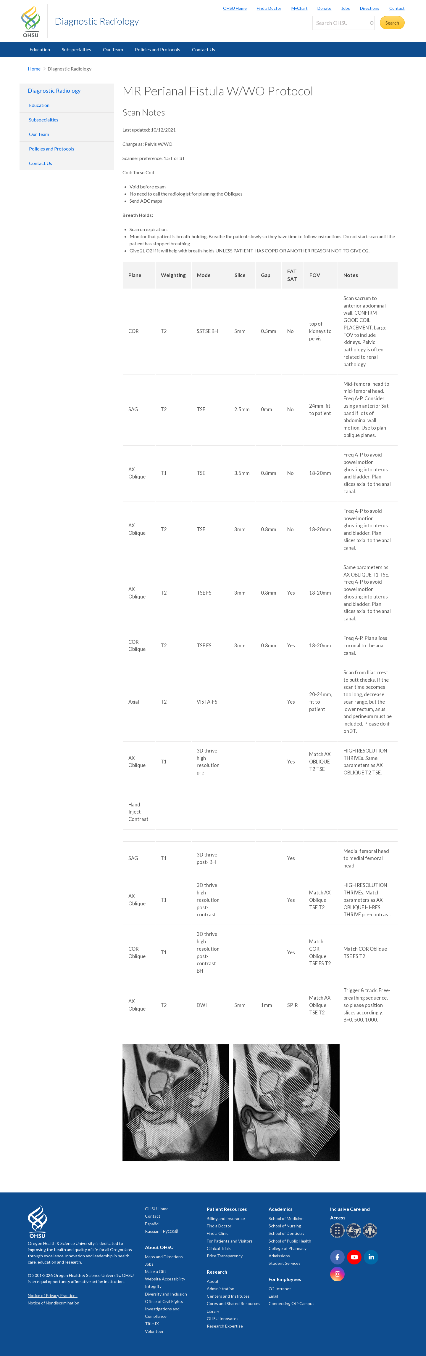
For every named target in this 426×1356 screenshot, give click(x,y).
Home (34, 68)
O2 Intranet (280, 1288)
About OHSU (159, 1247)
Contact (397, 8)
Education (40, 49)
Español (152, 1223)
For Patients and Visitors (230, 1240)
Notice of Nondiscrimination (53, 1302)
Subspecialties (76, 49)
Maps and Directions (164, 1256)
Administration (220, 1288)
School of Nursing (285, 1225)
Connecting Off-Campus (291, 1303)
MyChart (299, 8)
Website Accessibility (165, 1278)
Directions (369, 8)
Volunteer (154, 1331)
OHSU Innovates (222, 1318)
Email (273, 1296)
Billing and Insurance (226, 1218)
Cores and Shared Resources (233, 1303)
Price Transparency (225, 1255)
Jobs (345, 8)
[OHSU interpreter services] (371, 1236)
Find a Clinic (217, 1233)
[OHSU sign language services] (354, 1236)
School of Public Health (290, 1240)
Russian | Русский (161, 1231)
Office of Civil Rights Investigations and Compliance (164, 1309)
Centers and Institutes (228, 1296)
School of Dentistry (286, 1233)
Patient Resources (227, 1209)
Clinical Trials (219, 1248)
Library (213, 1311)
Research (217, 1272)
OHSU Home (235, 8)
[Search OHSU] (343, 23)
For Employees (285, 1279)
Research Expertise (225, 1325)
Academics (281, 1209)
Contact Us (203, 49)
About (213, 1281)
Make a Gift (155, 1271)
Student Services (285, 1263)
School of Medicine (286, 1218)
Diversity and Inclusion (166, 1293)
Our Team (113, 49)
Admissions (279, 1255)
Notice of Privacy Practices (53, 1295)
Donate (324, 8)
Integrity (153, 1286)
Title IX (152, 1323)
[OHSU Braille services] (338, 1236)
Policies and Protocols (157, 49)
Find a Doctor (269, 8)
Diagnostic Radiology (97, 21)
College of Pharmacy (287, 1248)
